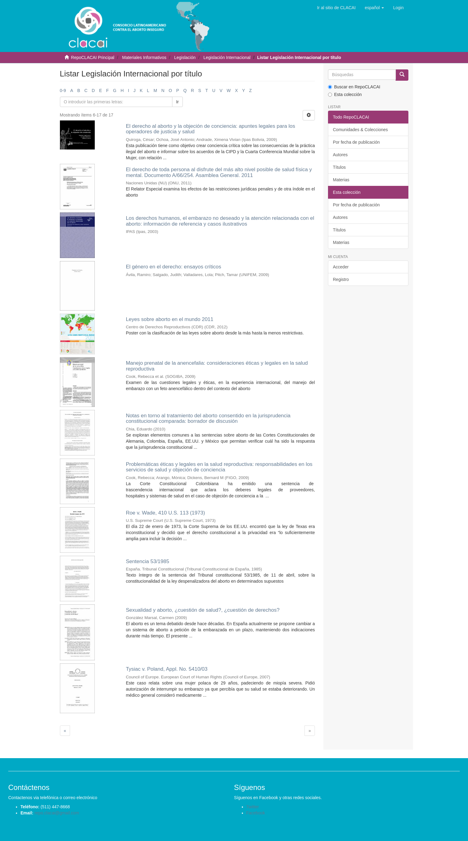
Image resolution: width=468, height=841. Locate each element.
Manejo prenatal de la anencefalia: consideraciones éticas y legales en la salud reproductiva (217, 366)
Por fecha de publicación (356, 142)
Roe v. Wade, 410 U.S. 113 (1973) (165, 513)
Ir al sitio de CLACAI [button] (336, 7)
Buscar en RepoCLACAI (354, 86)
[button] (374, 7)
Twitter (252, 806)
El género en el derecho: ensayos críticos (173, 267)
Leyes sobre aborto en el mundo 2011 (169, 319)
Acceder (340, 266)
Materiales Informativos (144, 57)
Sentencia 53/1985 (147, 561)
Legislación (185, 57)
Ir (177, 101)
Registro (341, 279)
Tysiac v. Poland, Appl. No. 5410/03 (167, 669)
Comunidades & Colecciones (360, 129)
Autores (340, 154)
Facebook (255, 812)
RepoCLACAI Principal (92, 57)
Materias (341, 179)
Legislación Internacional (226, 57)
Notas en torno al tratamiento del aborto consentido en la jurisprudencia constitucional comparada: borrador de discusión (208, 418)
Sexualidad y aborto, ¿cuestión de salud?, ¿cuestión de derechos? (203, 610)
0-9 (63, 90)
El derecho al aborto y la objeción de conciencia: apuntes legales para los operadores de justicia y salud (210, 129)
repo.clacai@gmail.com (57, 812)
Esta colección (345, 94)
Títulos (339, 167)
